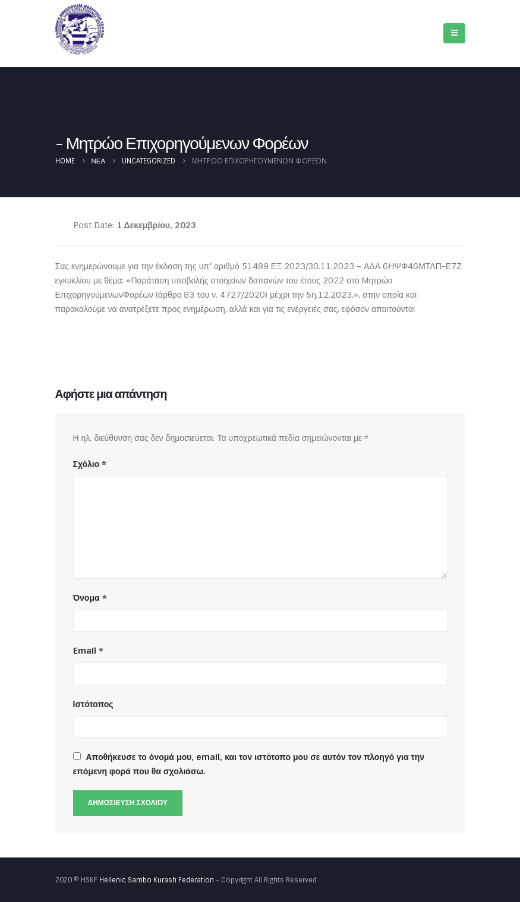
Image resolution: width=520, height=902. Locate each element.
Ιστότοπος (93, 704)
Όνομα (90, 597)
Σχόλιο (90, 464)
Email (88, 650)
